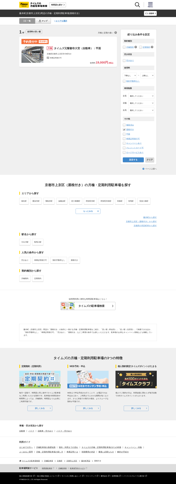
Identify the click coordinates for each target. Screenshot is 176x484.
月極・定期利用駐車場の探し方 (49, 452)
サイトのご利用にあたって (71, 476)
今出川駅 (24, 242)
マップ (44, 21)
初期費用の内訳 (88, 452)
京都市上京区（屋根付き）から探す (141, 221)
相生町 (24, 201)
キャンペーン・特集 (133, 447)
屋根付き (130, 129)
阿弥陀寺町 (90, 201)
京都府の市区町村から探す (145, 225)
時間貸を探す (57, 5)
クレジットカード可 (135, 148)
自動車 (22, 431)
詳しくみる (40, 408)
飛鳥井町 (49, 201)
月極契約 (130, 47)
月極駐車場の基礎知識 (45, 447)
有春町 (120, 201)
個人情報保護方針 (25, 476)
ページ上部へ (151, 169)
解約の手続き (123, 452)
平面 (128, 134)
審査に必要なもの (106, 452)
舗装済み (130, 125)
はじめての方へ (26, 447)
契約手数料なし (133, 81)
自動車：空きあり (45, 431)
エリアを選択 (61, 21)
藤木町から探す (150, 217)
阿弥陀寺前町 (106, 201)
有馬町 (131, 201)
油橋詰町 (61, 201)
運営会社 (104, 476)
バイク (31, 431)
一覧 (29, 21)
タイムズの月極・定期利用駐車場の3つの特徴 (101, 447)
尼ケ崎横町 (75, 201)
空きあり (130, 60)
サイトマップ (91, 476)
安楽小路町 (143, 201)
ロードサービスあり (135, 152)
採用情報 (115, 476)
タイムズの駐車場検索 (91, 305)
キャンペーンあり (134, 143)
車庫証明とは (72, 452)
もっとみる (88, 211)
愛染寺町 (36, 201)
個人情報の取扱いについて (47, 476)
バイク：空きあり (64, 431)
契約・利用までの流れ (68, 447)
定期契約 (146, 47)
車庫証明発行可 (133, 139)
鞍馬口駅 (37, 242)
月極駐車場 (62, 468)
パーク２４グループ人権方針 (134, 476)
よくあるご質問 (26, 452)
